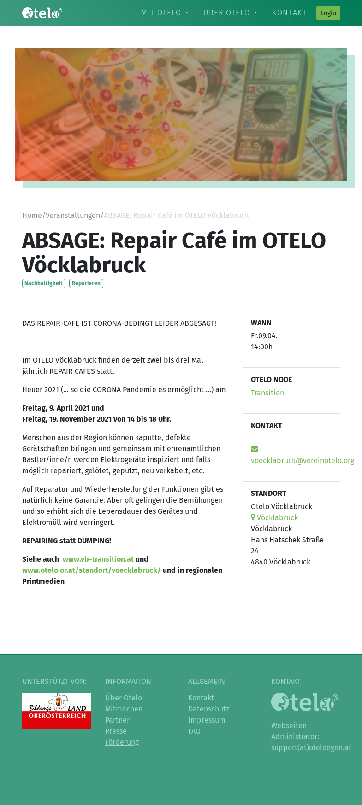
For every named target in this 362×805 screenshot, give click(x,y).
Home (32, 215)
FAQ (194, 731)
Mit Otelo (161, 12)
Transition (267, 392)
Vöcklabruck (274, 517)
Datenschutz (208, 709)
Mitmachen (123, 709)
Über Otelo (226, 12)
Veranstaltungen (73, 215)
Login (328, 13)
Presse (116, 731)
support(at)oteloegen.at (311, 747)
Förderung (122, 742)
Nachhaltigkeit (43, 283)
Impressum (207, 720)
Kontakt (289, 12)
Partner (117, 720)
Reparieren (86, 283)
